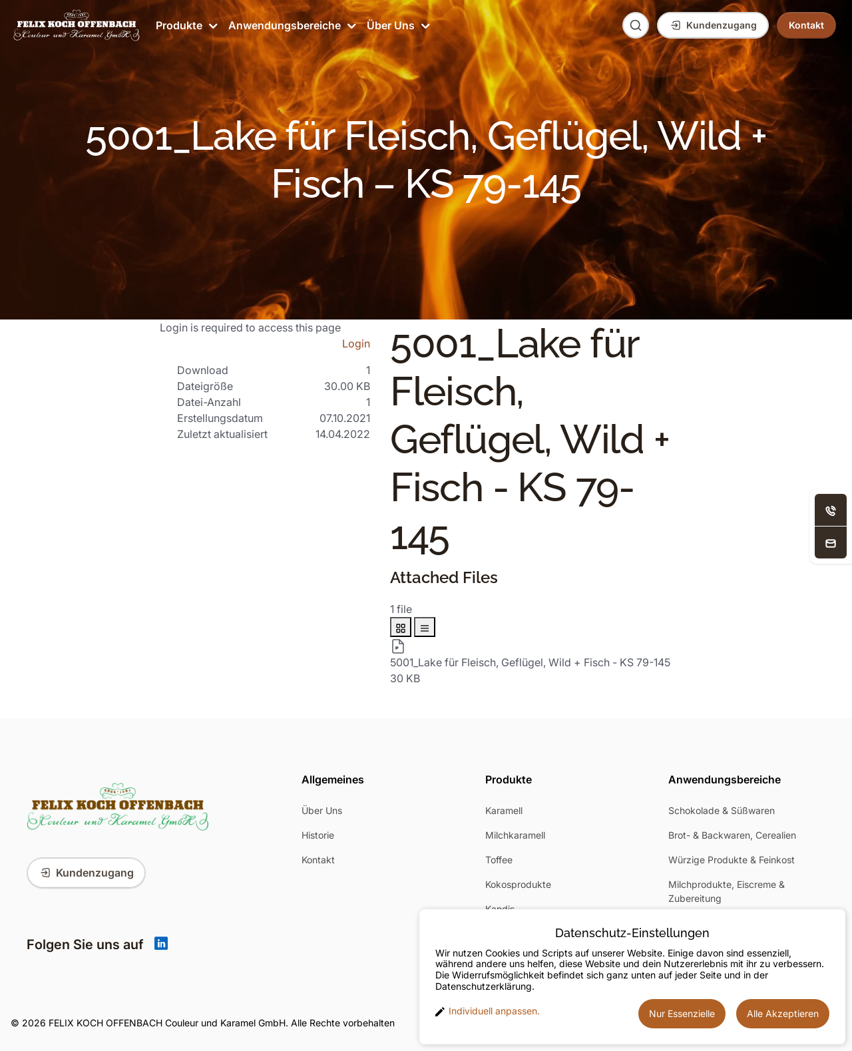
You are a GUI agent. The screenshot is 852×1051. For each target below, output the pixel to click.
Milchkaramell (515, 835)
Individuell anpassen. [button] (487, 1011)
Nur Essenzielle (682, 1013)
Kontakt (318, 859)
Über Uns (397, 25)
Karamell (504, 810)
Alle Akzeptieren (783, 1013)
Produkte (185, 25)
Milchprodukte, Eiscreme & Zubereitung (726, 891)
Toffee (499, 859)
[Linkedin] (161, 944)
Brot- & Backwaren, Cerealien (732, 835)
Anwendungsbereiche (290, 25)
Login (356, 343)
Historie (318, 835)
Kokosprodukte (518, 884)
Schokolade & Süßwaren (721, 810)
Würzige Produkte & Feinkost (731, 859)
